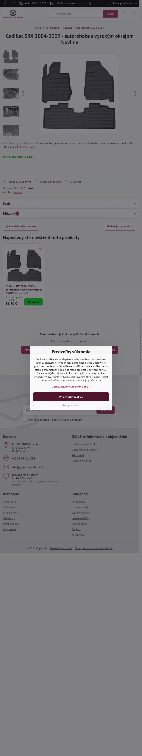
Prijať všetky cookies (71, 397)
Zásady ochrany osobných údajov (71, 386)
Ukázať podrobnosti (71, 405)
